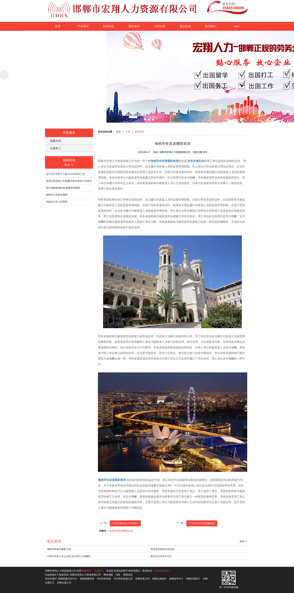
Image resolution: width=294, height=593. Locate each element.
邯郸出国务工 (193, 578)
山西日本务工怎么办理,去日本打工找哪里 (68, 556)
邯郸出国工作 (64, 582)
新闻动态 (108, 26)
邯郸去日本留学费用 (56, 194)
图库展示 (134, 26)
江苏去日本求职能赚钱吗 (202, 523)
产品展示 (83, 26)
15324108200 (161, 570)
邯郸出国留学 (159, 578)
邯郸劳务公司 (142, 578)
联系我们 (210, 26)
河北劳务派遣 (104, 578)
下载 (127, 131)
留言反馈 (185, 26)
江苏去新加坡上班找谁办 (125, 523)
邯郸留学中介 (176, 578)
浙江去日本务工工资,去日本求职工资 (65, 174)
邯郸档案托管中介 (67, 578)
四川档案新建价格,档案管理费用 (63, 187)
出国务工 (55, 148)
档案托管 (55, 140)
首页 (57, 26)
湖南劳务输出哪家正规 (59, 549)
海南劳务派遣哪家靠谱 (121, 531)
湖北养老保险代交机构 (162, 549)
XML (118, 574)
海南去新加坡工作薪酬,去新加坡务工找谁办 (69, 181)
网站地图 (108, 574)
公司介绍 (159, 26)
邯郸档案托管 (87, 578)
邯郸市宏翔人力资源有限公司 (85, 574)
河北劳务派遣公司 (123, 578)
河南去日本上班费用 (56, 201)
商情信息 (139, 131)
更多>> (68, 164)
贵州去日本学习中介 (161, 556)
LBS (236, 26)
